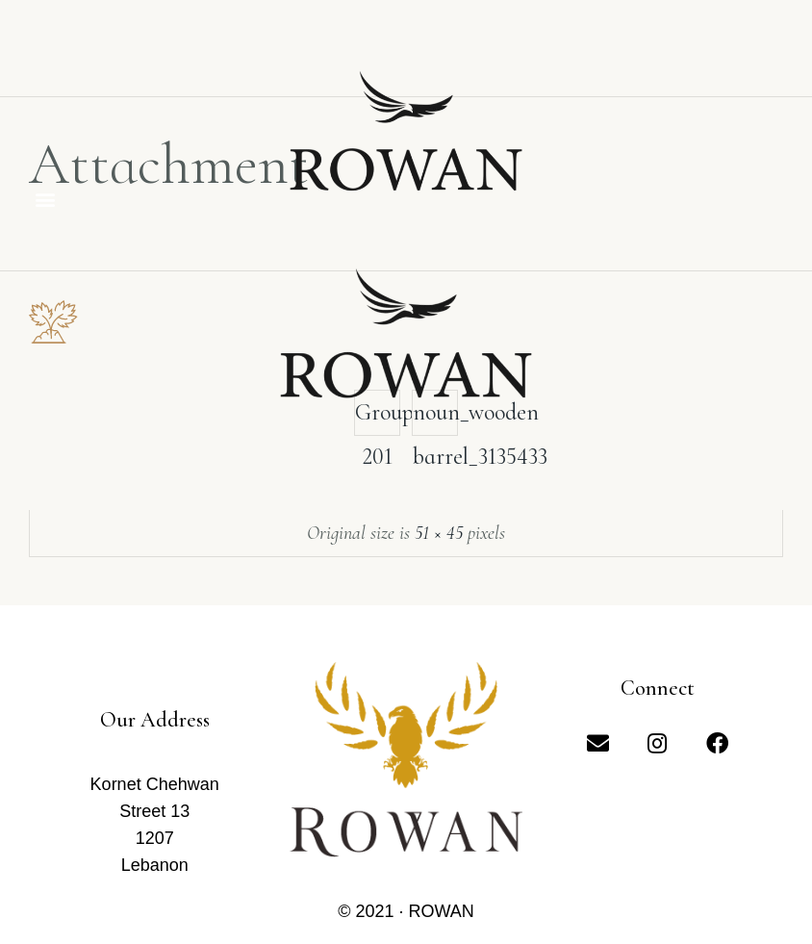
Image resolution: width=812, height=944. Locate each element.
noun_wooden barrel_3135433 (435, 417)
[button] (45, 199)
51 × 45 (439, 533)
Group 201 (377, 417)
